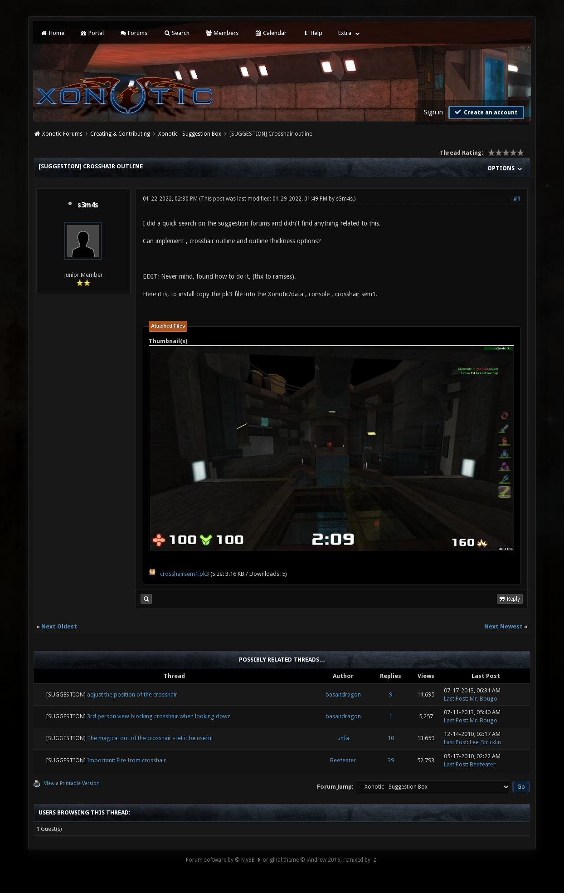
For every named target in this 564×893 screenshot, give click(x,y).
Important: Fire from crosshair (126, 760)
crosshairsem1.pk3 (184, 573)
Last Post (455, 698)
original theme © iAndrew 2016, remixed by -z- (320, 860)
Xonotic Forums (62, 134)
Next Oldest (59, 626)
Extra (344, 32)
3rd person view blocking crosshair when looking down (159, 716)
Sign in (433, 112)
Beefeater (343, 760)
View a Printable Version (72, 783)
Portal (92, 32)
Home (52, 32)
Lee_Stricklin (485, 742)
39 (391, 760)
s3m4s (88, 205)
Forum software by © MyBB (220, 860)
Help (312, 32)
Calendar (270, 32)
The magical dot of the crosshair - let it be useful (150, 738)
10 (391, 738)
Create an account (485, 112)
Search (176, 32)
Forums (133, 32)
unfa (343, 738)
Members (221, 32)
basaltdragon (343, 694)
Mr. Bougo (483, 698)
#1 (516, 199)
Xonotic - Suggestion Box (189, 134)
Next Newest (503, 626)
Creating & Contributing (120, 134)
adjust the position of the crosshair (132, 694)
